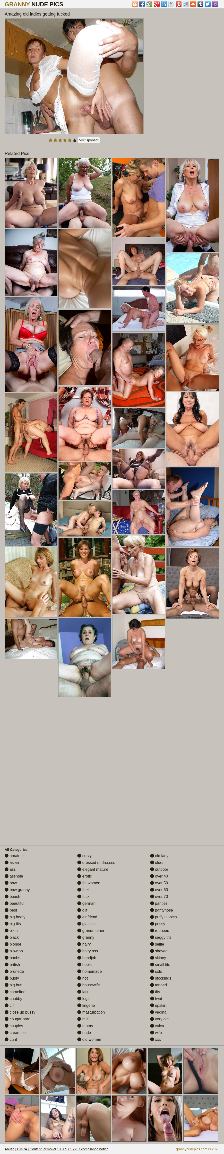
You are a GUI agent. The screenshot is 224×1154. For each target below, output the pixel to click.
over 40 (159, 876)
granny (85, 937)
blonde (13, 944)
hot (82, 978)
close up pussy (20, 1012)
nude (84, 1033)
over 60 (159, 890)
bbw (11, 883)
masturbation (91, 1012)
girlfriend (87, 917)
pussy (157, 924)
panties (159, 903)
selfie (157, 944)
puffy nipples (163, 917)
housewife (88, 985)
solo (156, 971)
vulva (157, 1026)
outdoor (159, 869)
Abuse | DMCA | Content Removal (30, 1149)
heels (84, 965)
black (12, 937)
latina (84, 992)
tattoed (158, 985)
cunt (11, 1039)
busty (12, 978)
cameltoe (15, 992)
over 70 (159, 897)
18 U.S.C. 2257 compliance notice (82, 1149)
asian (12, 863)
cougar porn (17, 1019)
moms (85, 1026)
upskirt (158, 1005)
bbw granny (17, 890)
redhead (159, 931)
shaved (159, 951)
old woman (89, 1039)
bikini (11, 931)
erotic (84, 876)
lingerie (86, 1005)
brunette (14, 971)
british (12, 965)
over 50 (159, 883)
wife (156, 1033)
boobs (12, 958)
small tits (160, 965)
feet (83, 890)
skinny (158, 958)
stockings (160, 978)
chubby (13, 999)
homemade (89, 971)
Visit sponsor (89, 140)
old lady (159, 856)
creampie (15, 1033)
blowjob (14, 951)
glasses (86, 924)
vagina (158, 1012)
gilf (82, 910)
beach (12, 897)
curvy (84, 856)
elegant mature (92, 869)
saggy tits (161, 937)
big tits (13, 924)
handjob (86, 958)
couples (14, 1026)
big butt (13, 985)
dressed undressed (96, 863)
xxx (155, 1039)
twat (156, 999)
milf (82, 1019)
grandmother (90, 931)
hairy (84, 944)
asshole (14, 876)
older (157, 863)
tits (155, 992)
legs (83, 999)
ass (10, 869)
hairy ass (87, 951)
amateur (14, 856)
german (86, 903)
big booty (15, 917)
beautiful (14, 903)
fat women (88, 883)
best (11, 910)
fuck (83, 897)
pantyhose (161, 910)
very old (159, 1019)
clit (9, 1005)
